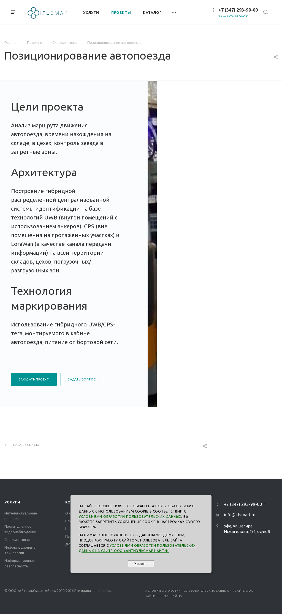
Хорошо (141, 563)
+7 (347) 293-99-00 (238, 9)
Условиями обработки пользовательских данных (130, 516)
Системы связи (17, 539)
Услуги (12, 502)
